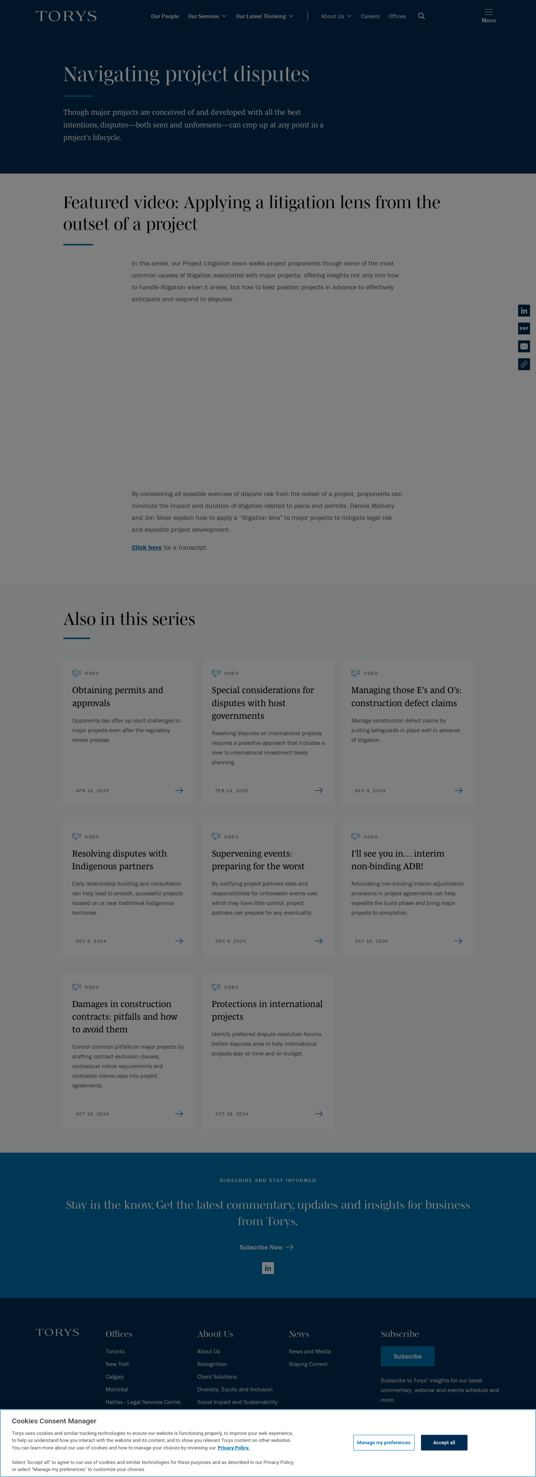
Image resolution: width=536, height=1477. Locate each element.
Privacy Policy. (233, 1448)
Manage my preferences (384, 1442)
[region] (268, 1443)
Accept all (444, 1442)
